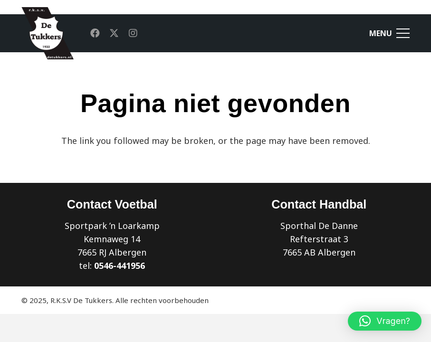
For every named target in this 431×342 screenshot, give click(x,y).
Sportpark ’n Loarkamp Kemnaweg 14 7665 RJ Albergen (112, 239)
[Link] (47, 33)
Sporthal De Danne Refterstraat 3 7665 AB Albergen (319, 239)
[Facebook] (95, 33)
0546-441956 (119, 265)
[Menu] (390, 33)
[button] (384, 321)
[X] (114, 33)
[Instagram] (133, 33)
